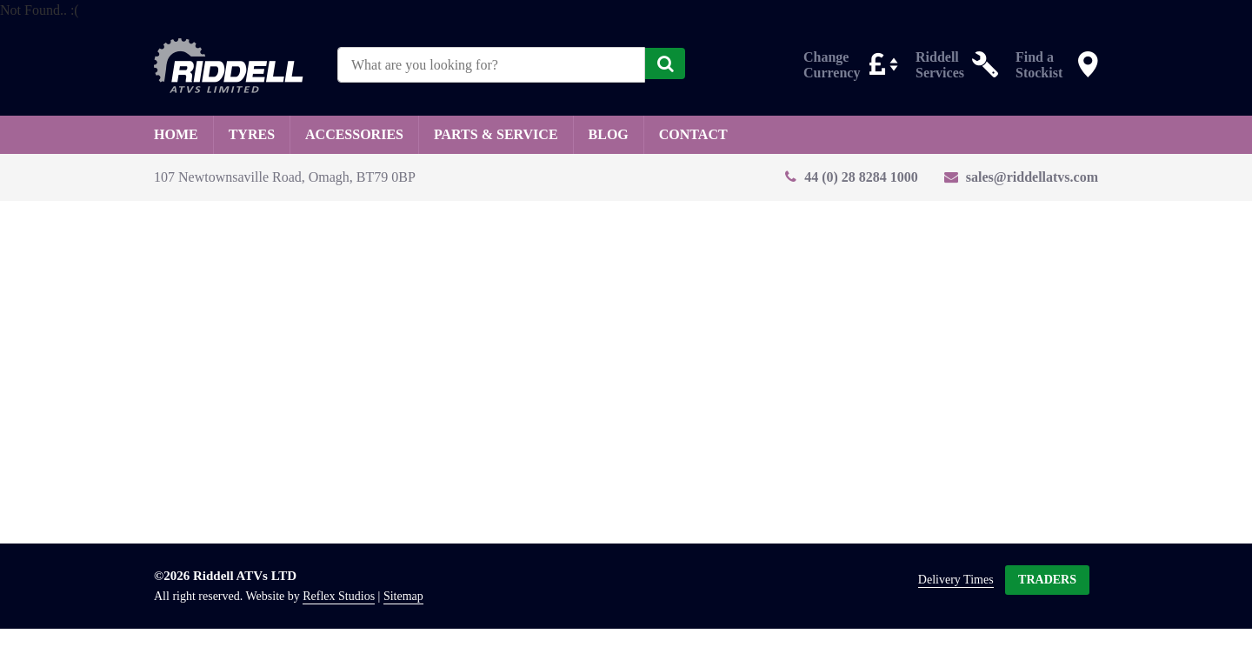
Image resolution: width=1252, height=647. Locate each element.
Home (176, 134)
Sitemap (403, 596)
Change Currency (831, 64)
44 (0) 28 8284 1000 (861, 177)
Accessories (354, 134)
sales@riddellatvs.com (1032, 177)
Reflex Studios (339, 596)
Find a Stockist (1039, 64)
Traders (1047, 579)
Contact (693, 134)
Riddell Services (940, 64)
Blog (609, 134)
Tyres (252, 134)
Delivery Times (956, 579)
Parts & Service (496, 134)
